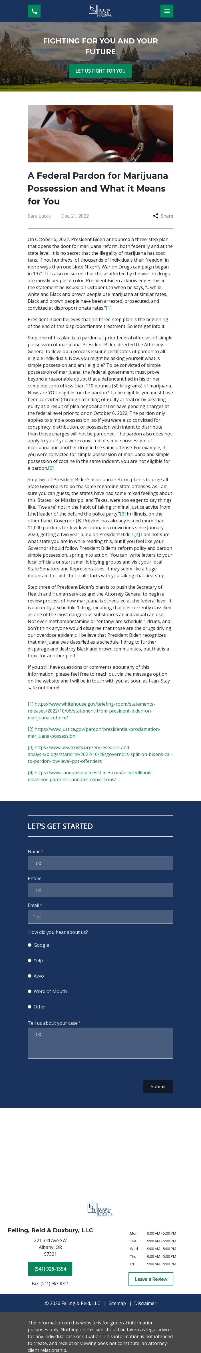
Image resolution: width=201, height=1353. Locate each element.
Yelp (38, 960)
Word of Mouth (50, 991)
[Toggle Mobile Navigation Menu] (166, 11)
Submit (158, 1086)
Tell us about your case (53, 1023)
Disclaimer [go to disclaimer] (145, 1303)
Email (33, 905)
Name (34, 851)
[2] (51, 468)
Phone (35, 878)
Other (40, 1007)
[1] (109, 308)
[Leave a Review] (150, 1279)
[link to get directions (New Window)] (50, 1248)
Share (163, 216)
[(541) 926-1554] (50, 1269)
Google (41, 945)
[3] (123, 514)
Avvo (39, 976)
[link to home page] (100, 11)
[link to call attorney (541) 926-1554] (34, 11)
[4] (137, 534)
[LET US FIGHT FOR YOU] (100, 71)
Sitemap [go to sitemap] (117, 1303)
